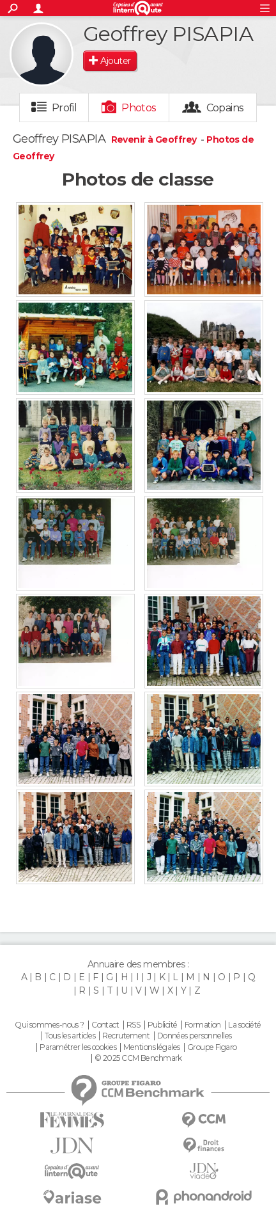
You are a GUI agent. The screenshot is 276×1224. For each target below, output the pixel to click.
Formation (203, 1025)
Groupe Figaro (212, 1047)
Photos (139, 108)
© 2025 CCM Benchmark (138, 1058)
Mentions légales (151, 1047)
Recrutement (126, 1035)
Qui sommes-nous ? (49, 1025)
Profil (64, 108)
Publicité (163, 1025)
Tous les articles (70, 1035)
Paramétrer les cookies (78, 1047)
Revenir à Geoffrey (155, 139)
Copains (225, 108)
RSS (133, 1025)
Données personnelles (194, 1035)
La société (244, 1025)
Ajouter (115, 61)
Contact (105, 1025)
